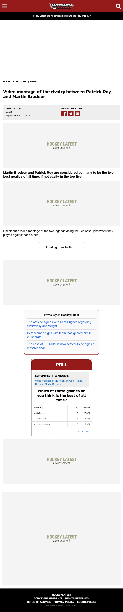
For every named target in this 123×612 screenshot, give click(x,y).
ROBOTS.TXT (71, 606)
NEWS (33, 81)
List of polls (82, 431)
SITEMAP (60, 606)
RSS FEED (50, 606)
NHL (25, 81)
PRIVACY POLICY (64, 602)
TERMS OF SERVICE (39, 602)
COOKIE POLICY (87, 602)
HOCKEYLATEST (11, 81)
